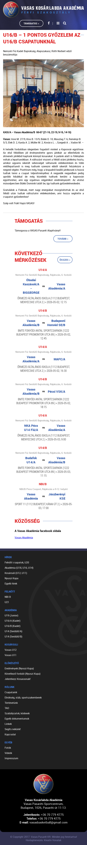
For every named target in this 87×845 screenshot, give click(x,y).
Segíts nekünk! (13, 729)
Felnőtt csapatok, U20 (17, 562)
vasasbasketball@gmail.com (48, 822)
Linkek (8, 724)
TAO (7, 708)
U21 (7, 602)
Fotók (8, 747)
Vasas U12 (11, 650)
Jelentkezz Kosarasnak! (18, 679)
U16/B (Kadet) (12, 626)
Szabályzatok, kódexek (17, 713)
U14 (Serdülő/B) (13, 636)
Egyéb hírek (11, 583)
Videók (8, 753)
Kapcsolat (10, 734)
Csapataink (11, 692)
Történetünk (11, 703)
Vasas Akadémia (24, 537)
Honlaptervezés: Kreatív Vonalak (43, 840)
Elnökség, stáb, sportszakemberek (23, 697)
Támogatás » (31, 23)
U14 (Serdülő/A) (13, 631)
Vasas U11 (11, 655)
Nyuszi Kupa (11, 578)
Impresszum (11, 758)
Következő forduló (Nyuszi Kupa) (22, 673)
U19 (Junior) (11, 615)
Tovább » (63, 238)
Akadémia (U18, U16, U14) (19, 567)
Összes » (65, 259)
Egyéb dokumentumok (17, 718)
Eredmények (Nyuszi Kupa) (19, 668)
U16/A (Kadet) (12, 620)
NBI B (8, 597)
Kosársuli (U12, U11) (16, 573)
